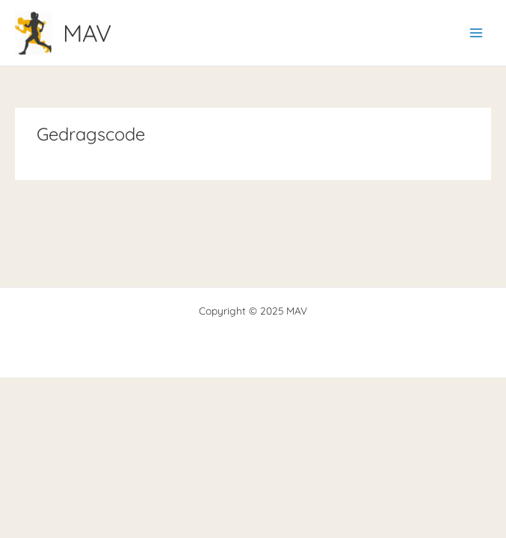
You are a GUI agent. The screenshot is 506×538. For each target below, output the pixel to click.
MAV (87, 33)
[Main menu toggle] (476, 33)
